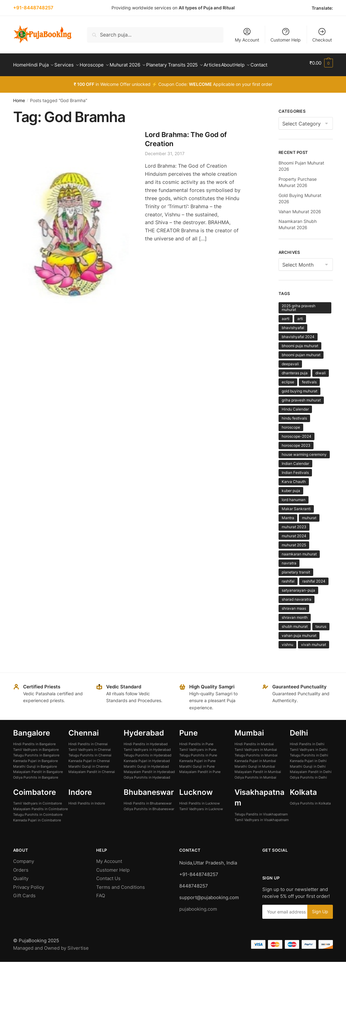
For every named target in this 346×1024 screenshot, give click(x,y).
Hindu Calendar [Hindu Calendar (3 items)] (295, 424)
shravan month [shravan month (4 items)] (295, 632)
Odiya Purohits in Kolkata (310, 818)
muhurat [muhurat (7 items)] (309, 532)
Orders (20, 885)
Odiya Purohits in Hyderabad (147, 792)
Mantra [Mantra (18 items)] (288, 532)
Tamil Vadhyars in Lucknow (201, 824)
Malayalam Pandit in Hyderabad (149, 787)
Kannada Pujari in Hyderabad (147, 776)
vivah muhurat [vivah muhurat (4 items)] (313, 659)
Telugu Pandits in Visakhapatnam (261, 829)
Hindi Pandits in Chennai (88, 759)
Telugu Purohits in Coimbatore (37, 829)
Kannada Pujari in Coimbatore (37, 835)
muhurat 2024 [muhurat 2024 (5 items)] (294, 551)
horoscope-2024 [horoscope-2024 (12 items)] (296, 451)
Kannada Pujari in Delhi (308, 776)
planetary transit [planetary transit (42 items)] (296, 587)
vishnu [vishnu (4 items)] (287, 659)
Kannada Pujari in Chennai (89, 776)
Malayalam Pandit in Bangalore (38, 787)
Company (23, 876)
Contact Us (108, 893)
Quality (20, 893)
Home (19, 115)
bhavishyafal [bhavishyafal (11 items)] (293, 342)
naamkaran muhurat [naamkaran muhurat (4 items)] (299, 569)
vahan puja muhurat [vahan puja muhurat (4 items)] (299, 650)
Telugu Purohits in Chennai (89, 770)
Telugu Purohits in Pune (198, 770)
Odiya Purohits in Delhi (308, 792)
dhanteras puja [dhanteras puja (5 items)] (295, 388)
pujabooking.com (198, 924)
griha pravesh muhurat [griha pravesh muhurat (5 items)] (301, 415)
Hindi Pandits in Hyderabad (146, 759)
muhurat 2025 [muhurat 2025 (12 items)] (294, 560)
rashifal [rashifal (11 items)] (288, 596)
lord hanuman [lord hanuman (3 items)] (293, 514)
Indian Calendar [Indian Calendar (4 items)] (295, 478)
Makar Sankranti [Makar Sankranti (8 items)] (296, 523)
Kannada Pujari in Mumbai (255, 776)
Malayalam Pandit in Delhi (311, 787)
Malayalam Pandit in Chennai (91, 787)
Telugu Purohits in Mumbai (256, 770)
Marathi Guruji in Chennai (88, 781)
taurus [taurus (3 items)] (320, 641)
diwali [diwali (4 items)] (320, 388)
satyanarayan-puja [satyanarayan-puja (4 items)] (298, 605)
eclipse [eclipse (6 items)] (288, 397)
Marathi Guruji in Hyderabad (146, 781)
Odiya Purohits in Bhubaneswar (149, 824)
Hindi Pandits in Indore (86, 818)
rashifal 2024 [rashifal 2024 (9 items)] (313, 596)
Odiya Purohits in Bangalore (35, 792)
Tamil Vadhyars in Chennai (89, 764)
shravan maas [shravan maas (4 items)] (294, 623)
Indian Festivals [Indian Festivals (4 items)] (295, 487)
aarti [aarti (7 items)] (285, 333)
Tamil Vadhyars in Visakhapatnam (262, 835)
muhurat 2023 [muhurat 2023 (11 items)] (294, 541)
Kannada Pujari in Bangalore (35, 776)
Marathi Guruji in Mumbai (255, 781)
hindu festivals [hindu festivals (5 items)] (294, 433)
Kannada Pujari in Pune (197, 776)
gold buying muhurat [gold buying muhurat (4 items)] (299, 406)
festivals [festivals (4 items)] (309, 397)
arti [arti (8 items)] (300, 333)
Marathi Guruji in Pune (197, 781)
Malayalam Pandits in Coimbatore (40, 824)
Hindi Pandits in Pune (196, 759)
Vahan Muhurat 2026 (300, 226)
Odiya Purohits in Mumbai (255, 792)
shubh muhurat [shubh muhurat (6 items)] (295, 641)
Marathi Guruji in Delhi (308, 781)
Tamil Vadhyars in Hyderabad (147, 764)
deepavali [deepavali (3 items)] (290, 379)
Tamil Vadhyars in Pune (197, 764)
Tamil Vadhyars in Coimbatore (37, 818)
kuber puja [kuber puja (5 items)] (291, 505)
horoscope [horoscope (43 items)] (291, 442)
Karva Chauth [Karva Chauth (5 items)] (294, 496)
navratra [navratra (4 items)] (289, 578)
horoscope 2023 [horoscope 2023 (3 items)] (296, 460)
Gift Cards (24, 910)
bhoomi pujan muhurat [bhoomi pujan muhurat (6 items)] (301, 369)
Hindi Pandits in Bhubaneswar (148, 818)
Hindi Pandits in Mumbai (254, 759)
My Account (247, 34)
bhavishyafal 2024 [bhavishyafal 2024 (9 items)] (298, 351)
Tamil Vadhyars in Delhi (309, 764)
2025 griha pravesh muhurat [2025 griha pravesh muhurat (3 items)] (298, 322)
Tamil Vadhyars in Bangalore (36, 764)
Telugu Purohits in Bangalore (36, 770)
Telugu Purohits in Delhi (309, 770)
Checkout (322, 34)
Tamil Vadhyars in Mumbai (256, 764)
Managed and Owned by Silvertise (51, 963)
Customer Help (285, 34)
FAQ (100, 910)
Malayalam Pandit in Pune (199, 787)
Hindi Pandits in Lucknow (199, 818)
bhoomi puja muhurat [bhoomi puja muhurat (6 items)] (300, 360)
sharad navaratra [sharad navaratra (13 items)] (296, 614)
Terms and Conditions (120, 902)
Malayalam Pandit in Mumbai (258, 787)
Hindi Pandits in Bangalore (34, 759)
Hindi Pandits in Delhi (307, 759)
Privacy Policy (28, 902)
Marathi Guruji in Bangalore (35, 781)
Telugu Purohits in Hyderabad (147, 770)
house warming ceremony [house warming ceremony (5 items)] (304, 469)
